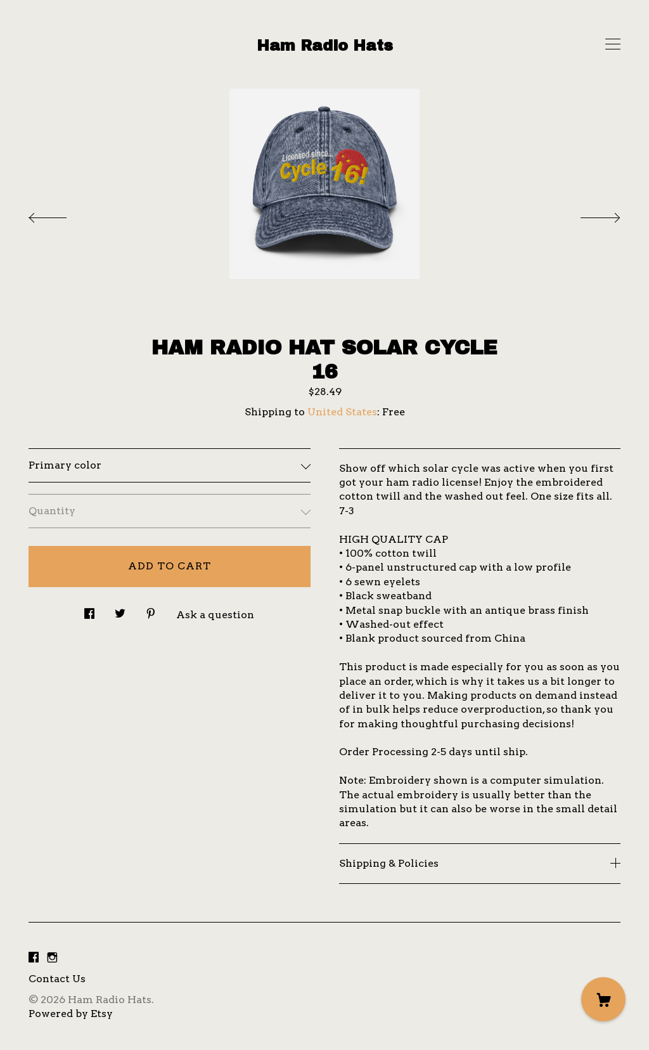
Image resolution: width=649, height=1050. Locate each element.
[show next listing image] (588, 214)
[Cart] (603, 999)
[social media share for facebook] (89, 610)
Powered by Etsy (71, 1014)
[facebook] (34, 958)
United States (342, 412)
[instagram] (52, 958)
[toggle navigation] (612, 44)
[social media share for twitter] (120, 610)
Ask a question (215, 615)
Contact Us (57, 979)
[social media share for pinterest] (151, 610)
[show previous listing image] (60, 214)
